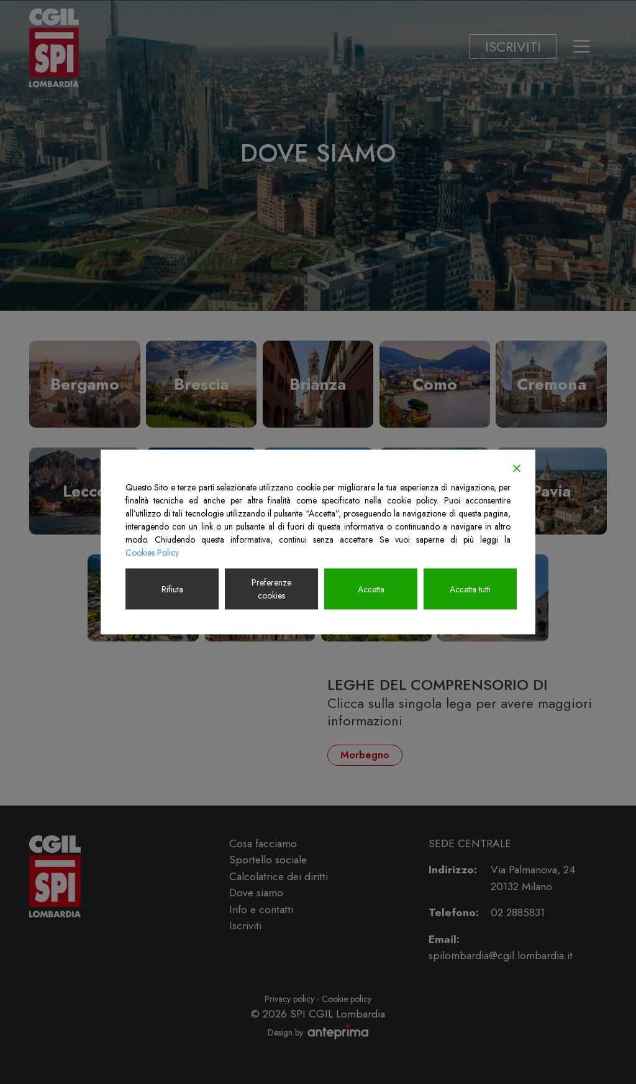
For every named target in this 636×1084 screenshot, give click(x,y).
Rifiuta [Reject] (172, 588)
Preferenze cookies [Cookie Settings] (271, 589)
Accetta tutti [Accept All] (470, 588)
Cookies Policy (152, 552)
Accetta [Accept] (371, 588)
